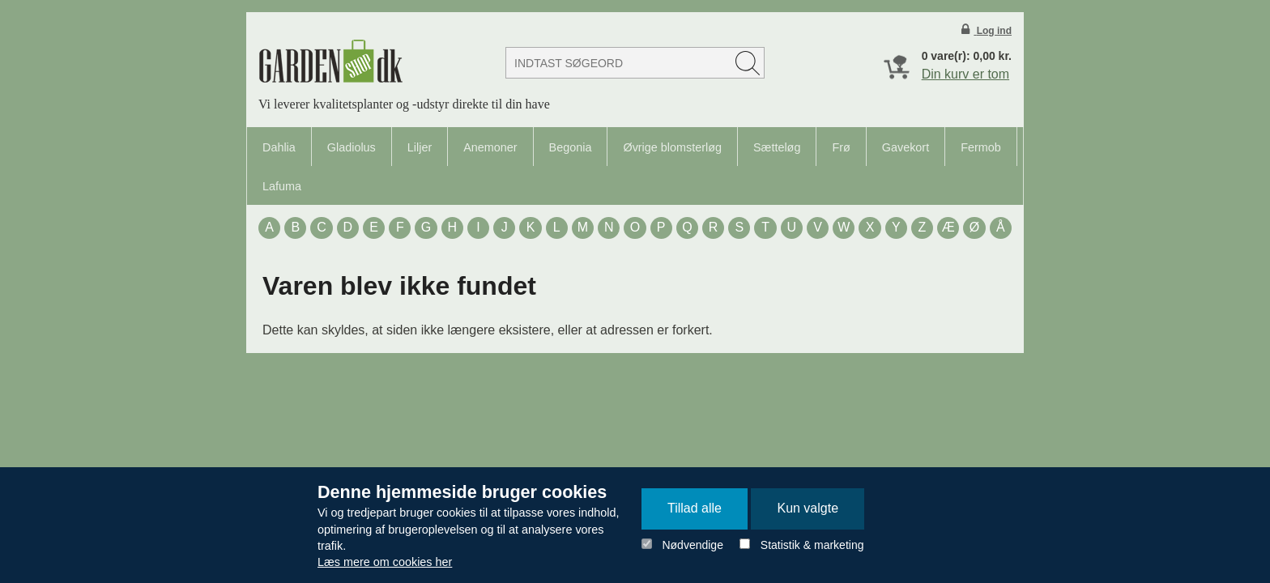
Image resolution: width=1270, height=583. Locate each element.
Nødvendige (692, 544)
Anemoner (490, 147)
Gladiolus (351, 147)
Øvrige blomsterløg (672, 147)
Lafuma (281, 186)
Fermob (981, 147)
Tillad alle (694, 508)
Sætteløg (776, 147)
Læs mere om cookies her (385, 561)
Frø (841, 147)
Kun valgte (807, 508)
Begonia (570, 147)
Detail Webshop (330, 61)
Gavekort (905, 147)
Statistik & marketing (812, 544)
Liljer (419, 147)
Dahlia (279, 147)
